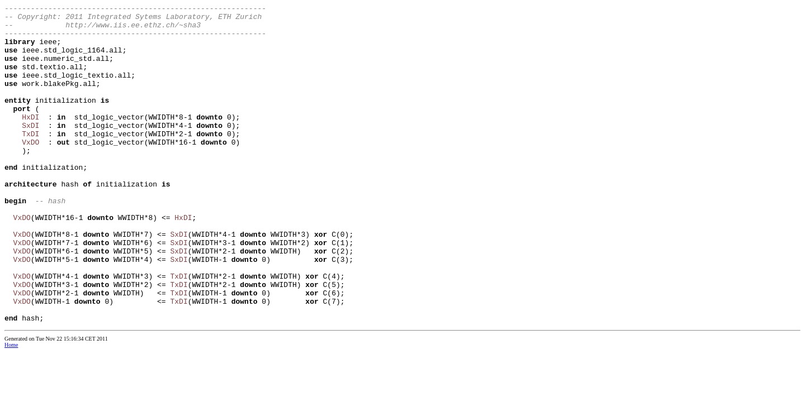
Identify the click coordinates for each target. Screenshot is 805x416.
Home (11, 408)
